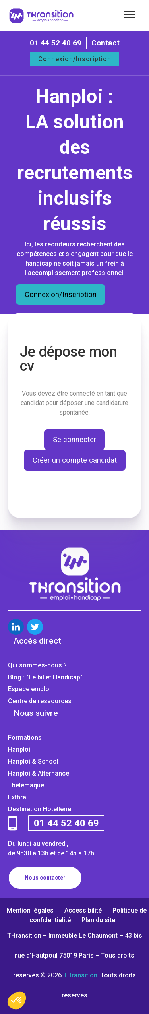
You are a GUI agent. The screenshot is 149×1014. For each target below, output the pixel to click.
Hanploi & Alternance (38, 773)
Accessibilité (83, 910)
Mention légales (30, 910)
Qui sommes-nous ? (37, 665)
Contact (105, 42)
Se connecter (74, 439)
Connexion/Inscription (74, 59)
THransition (80, 975)
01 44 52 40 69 (55, 42)
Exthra (17, 797)
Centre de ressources (40, 701)
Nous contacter (45, 877)
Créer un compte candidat (75, 460)
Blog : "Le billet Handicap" (45, 677)
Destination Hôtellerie (39, 809)
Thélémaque (26, 785)
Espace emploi (29, 689)
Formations (25, 737)
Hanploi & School (33, 761)
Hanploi (19, 749)
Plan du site (98, 920)
